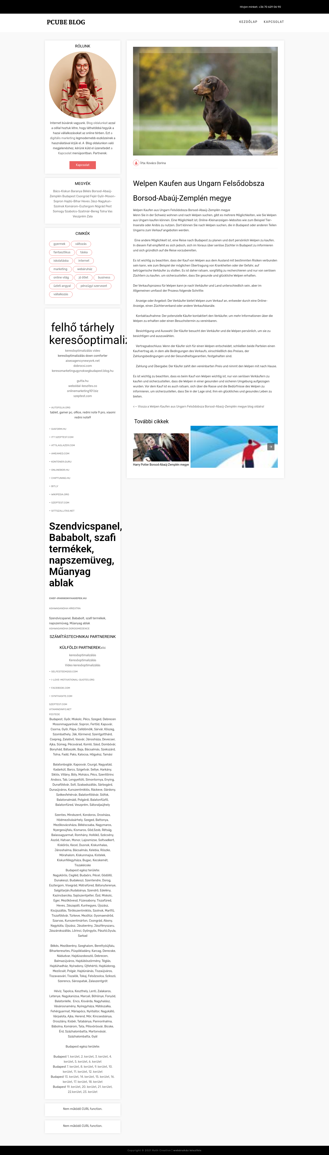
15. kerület (102, 1077)
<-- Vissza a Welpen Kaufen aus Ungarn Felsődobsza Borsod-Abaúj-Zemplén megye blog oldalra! (198, 406)
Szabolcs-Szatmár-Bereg (82, 211)
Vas (110, 211)
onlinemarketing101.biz (82, 391)
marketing (60, 269)
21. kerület (105, 1087)
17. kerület (80, 1082)
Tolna (103, 211)
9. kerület (101, 1067)
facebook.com (60, 687)
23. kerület (90, 1092)
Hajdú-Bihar (72, 201)
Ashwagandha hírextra (65, 608)
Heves (85, 201)
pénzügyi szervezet (94, 286)
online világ (61, 277)
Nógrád (100, 206)
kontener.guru (61, 461)
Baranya (77, 191)
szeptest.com (82, 396)
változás (81, 244)
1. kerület (73, 1056)
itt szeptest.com (62, 437)
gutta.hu (83, 381)
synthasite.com (61, 696)
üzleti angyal (62, 286)
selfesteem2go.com (64, 671)
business (104, 277)
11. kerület (80, 1072)
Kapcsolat (274, 22)
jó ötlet (83, 277)
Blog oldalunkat (97, 123)
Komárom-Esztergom (80, 206)
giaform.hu (58, 428)
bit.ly (54, 486)
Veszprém (80, 216)
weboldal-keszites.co (82, 386)
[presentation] (270, 446)
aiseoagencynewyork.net (83, 361)
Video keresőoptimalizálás (82, 665)
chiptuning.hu (60, 478)
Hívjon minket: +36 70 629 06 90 (260, 6)
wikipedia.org (60, 494)
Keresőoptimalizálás (82, 660)
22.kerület (75, 1092)
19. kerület (74, 1087)
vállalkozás (61, 294)
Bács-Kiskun (62, 191)
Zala (90, 216)
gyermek (59, 244)
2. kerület (87, 1056)
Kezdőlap (248, 22)
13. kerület (72, 1077)
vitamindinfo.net (60, 709)
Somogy (59, 211)
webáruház (84, 269)
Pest (109, 206)
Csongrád (83, 196)
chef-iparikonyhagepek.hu (68, 598)
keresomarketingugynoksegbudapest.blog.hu (83, 371)
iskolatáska (61, 261)
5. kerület (81, 1062)
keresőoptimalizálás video (82, 351)
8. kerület (86, 1067)
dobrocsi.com (82, 366)
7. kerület (73, 1067)
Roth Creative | (176, 1150)
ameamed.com (60, 453)
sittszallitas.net (62, 510)
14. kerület (87, 1077)
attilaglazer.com (63, 445)
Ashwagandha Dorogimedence (69, 628)
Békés (87, 191)
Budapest (69, 196)
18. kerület (96, 1082)
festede (54, 714)
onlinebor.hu (60, 469)
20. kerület (89, 1087)
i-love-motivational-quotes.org (72, 679)
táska (84, 252)
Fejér (94, 196)
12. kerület (95, 1072)
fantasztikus (62, 252)
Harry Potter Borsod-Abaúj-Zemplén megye (161, 464)
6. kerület (95, 1062)
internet (83, 261)
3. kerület (101, 1056)
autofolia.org (60, 407)
